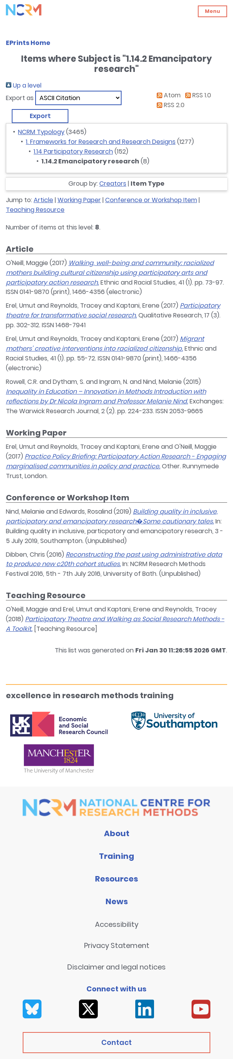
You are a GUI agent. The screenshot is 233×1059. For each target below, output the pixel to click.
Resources (116, 878)
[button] (40, 116)
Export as (20, 97)
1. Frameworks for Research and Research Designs (101, 141)
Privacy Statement (116, 945)
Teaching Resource (35, 209)
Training (116, 856)
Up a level (23, 85)
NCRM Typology (41, 131)
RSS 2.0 (169, 104)
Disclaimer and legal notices (116, 967)
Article (43, 199)
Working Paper (79, 199)
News (117, 901)
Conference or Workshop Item (151, 199)
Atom (167, 95)
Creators (112, 183)
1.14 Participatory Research (73, 151)
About (116, 833)
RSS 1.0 (196, 95)
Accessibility (116, 924)
